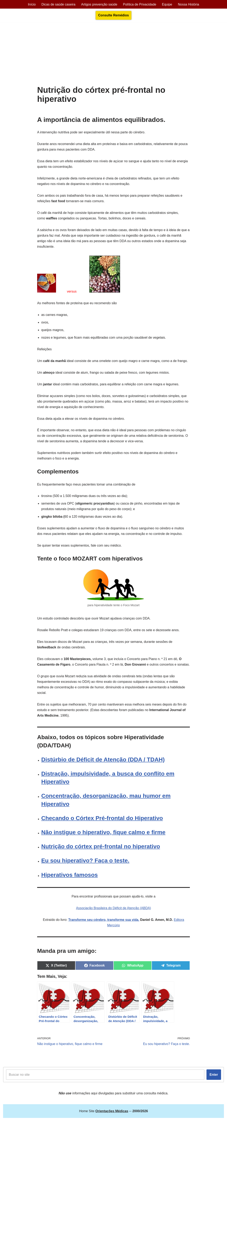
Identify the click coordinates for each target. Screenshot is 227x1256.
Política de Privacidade (139, 4)
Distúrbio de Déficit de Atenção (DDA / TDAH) (103, 767)
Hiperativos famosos (69, 882)
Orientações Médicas (39, 1132)
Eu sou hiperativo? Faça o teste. (85, 868)
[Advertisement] (113, 54)
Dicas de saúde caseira (58, 4)
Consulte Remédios (113, 15)
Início (31, 4)
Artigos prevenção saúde (99, 4)
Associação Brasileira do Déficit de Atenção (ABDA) (113, 916)
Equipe (167, 4)
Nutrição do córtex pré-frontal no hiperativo (100, 854)
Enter (214, 1082)
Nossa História (188, 4)
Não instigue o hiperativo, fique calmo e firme (103, 840)
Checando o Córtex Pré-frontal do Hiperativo (102, 826)
